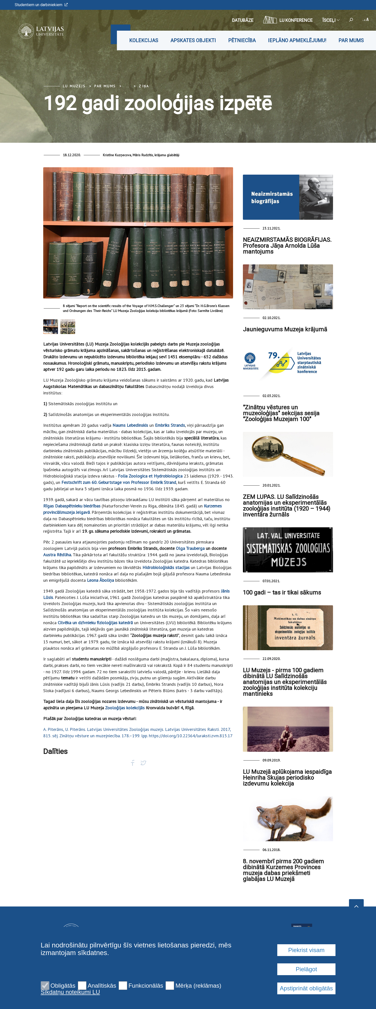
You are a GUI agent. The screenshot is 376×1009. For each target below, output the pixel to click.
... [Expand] (127, 86)
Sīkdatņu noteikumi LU (70, 992)
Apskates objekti (193, 40)
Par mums (351, 40)
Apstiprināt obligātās (306, 988)
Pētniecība (242, 40)
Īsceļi (330, 20)
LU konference (288, 19)
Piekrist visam (306, 950)
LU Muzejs (74, 86)
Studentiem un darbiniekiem (41, 4)
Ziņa (144, 86)
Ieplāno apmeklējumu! (297, 40)
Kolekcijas (143, 40)
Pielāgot (306, 969)
